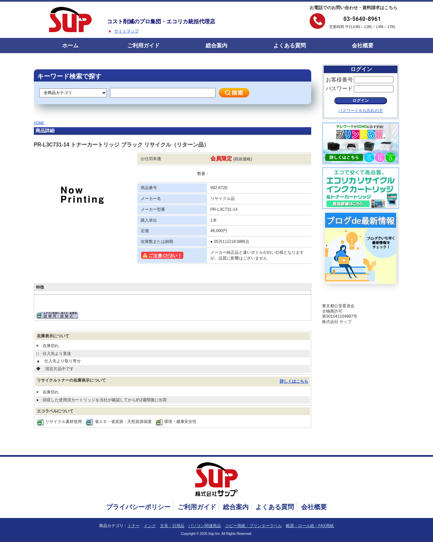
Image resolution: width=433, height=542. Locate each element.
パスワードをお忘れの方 (360, 110)
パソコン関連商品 (204, 525)
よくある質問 (289, 45)
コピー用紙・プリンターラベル (253, 525)
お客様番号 (339, 80)
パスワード (339, 88)
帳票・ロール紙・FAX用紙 (310, 525)
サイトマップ (126, 31)
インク (150, 525)
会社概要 (362, 45)
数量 (201, 173)
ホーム (70, 45)
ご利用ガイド (143, 45)
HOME (39, 123)
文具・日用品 (172, 525)
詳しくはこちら (294, 381)
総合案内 (216, 45)
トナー (134, 525)
